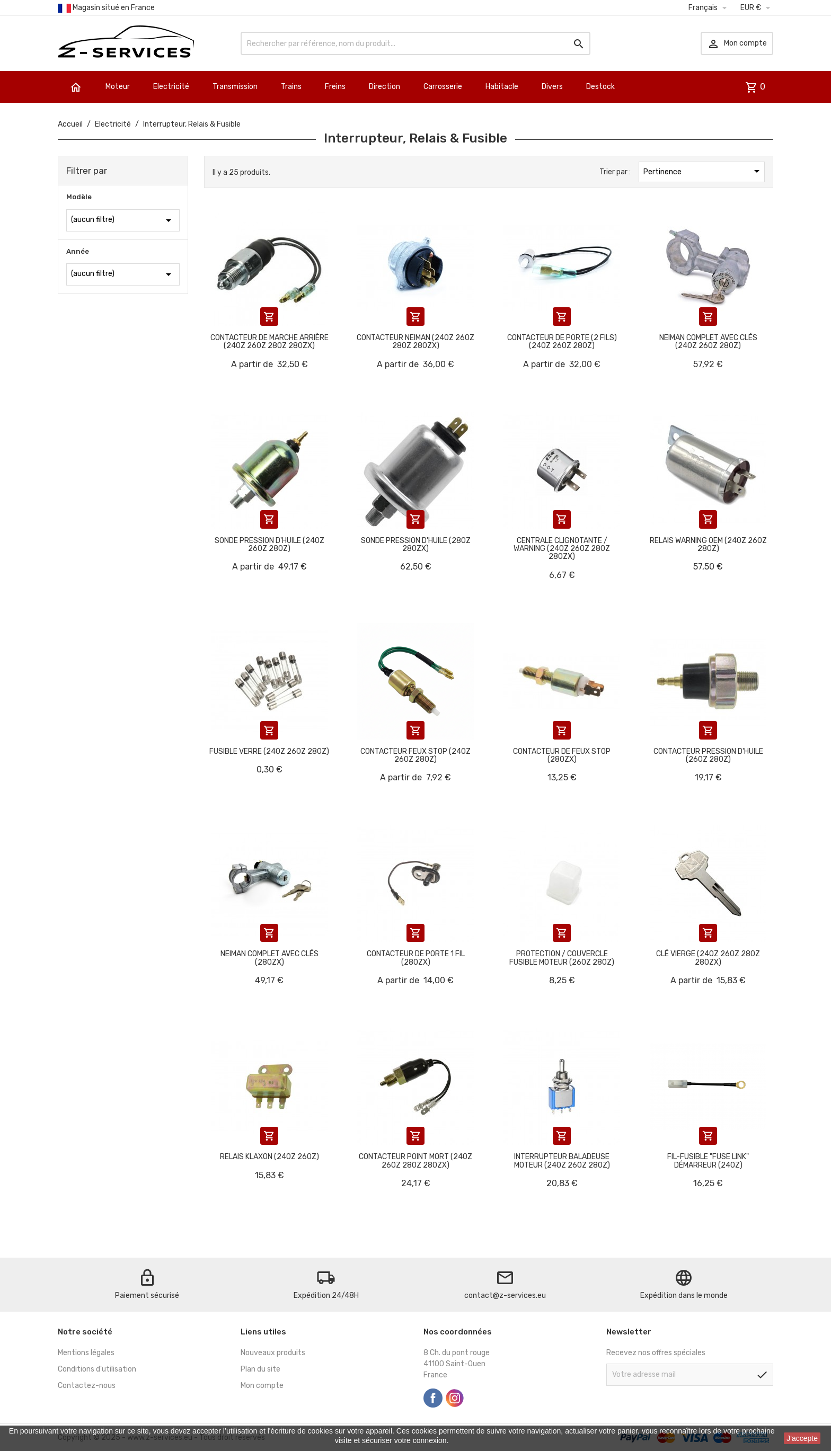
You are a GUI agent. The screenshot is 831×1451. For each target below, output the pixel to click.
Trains (291, 86)
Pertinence (703, 171)
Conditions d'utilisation (97, 1369)
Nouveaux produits (273, 1352)
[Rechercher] (415, 43)
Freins (335, 86)
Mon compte (262, 1385)
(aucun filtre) (123, 220)
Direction (384, 86)
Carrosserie (442, 86)
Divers (552, 86)
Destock (600, 86)
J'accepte (802, 1438)
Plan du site (260, 1369)
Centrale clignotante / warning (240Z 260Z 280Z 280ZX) (562, 549)
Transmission (235, 86)
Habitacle (501, 86)
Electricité (171, 86)
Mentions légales (86, 1352)
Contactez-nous (87, 1385)
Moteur (117, 86)
